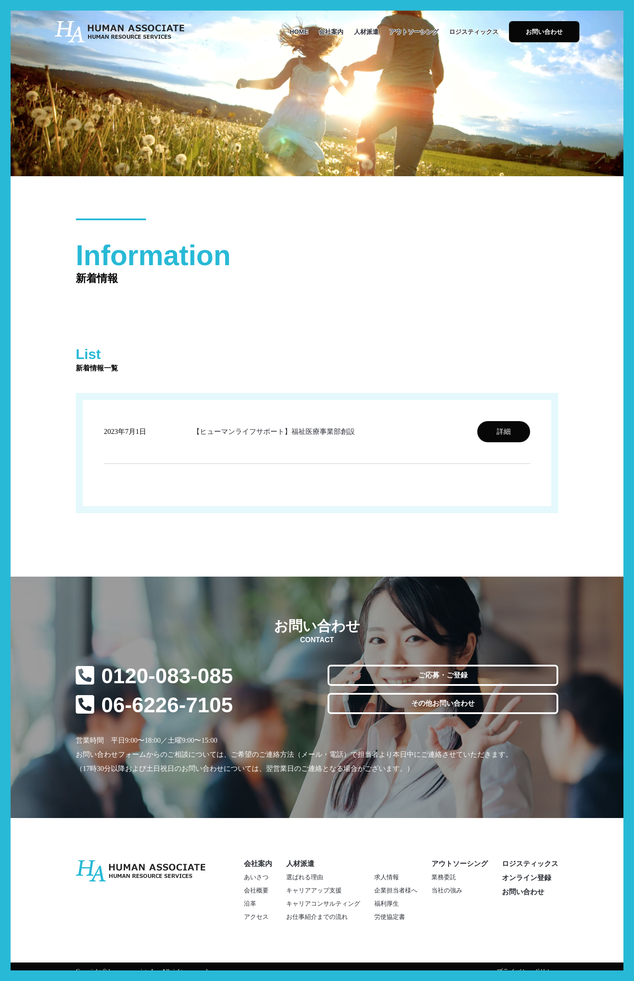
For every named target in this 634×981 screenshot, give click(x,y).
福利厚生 (386, 903)
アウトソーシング (414, 31)
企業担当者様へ (395, 890)
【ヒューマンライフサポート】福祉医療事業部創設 (274, 431)
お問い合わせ (544, 31)
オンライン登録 (526, 877)
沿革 (250, 903)
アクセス (256, 917)
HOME (299, 31)
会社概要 (256, 890)
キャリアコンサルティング (323, 903)
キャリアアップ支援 (314, 890)
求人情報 (386, 877)
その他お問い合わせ (443, 703)
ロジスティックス (473, 31)
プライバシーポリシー (527, 971)
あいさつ (256, 877)
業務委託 (443, 877)
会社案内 (331, 31)
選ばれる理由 (304, 877)
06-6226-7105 (167, 705)
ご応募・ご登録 (443, 675)
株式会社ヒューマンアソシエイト (119, 31)
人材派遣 (366, 31)
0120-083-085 (167, 676)
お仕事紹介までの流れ (317, 917)
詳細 (504, 431)
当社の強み (446, 890)
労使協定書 (389, 917)
